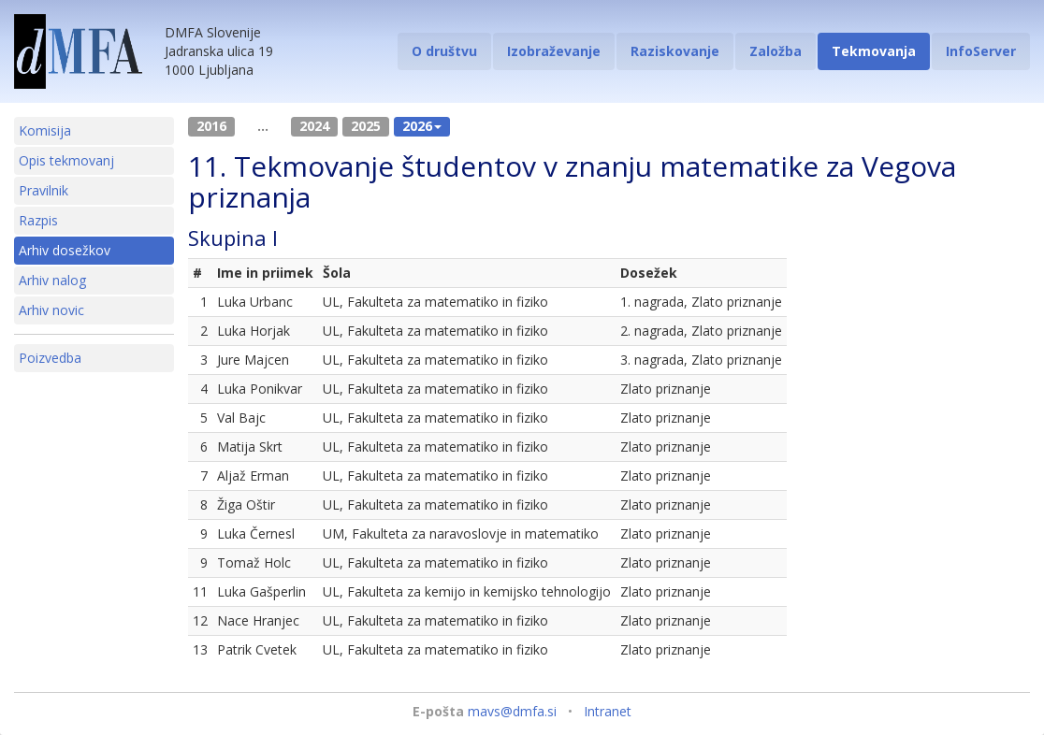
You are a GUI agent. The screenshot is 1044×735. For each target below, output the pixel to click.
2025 (366, 126)
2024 (314, 126)
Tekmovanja (874, 51)
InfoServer (981, 51)
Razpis (38, 220)
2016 (211, 126)
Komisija (45, 130)
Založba (775, 51)
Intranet (607, 711)
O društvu (444, 51)
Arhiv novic (51, 310)
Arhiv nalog (52, 280)
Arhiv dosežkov (64, 250)
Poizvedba (50, 358)
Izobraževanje (554, 51)
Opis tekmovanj (66, 160)
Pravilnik (43, 190)
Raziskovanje (675, 51)
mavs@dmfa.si (512, 711)
